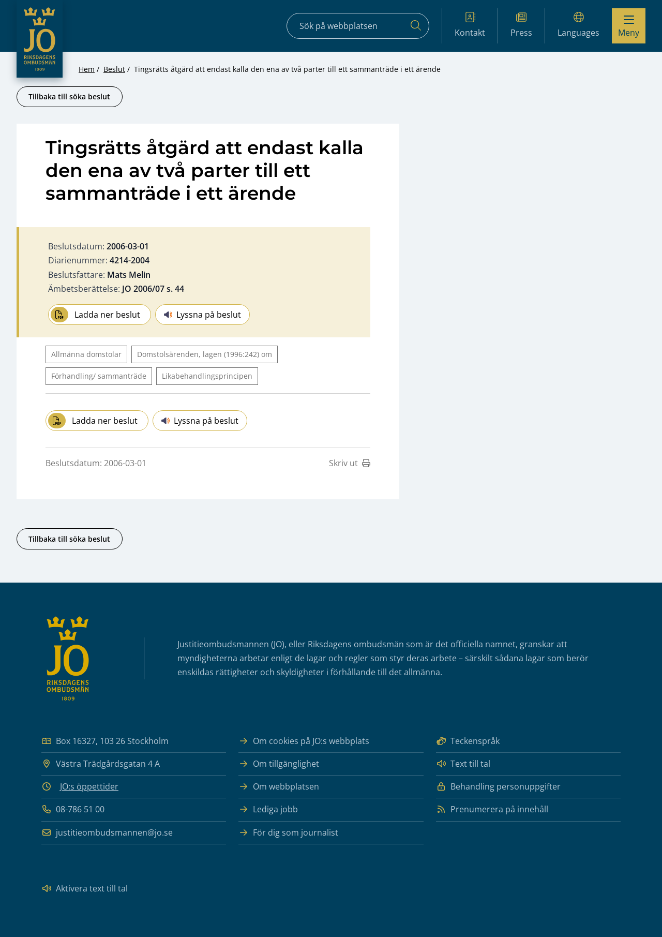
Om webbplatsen (278, 787)
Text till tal (463, 764)
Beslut (114, 69)
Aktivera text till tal (84, 889)
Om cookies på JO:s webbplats (303, 741)
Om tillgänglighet (278, 764)
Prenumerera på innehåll (492, 809)
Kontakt (470, 25)
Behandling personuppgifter (498, 787)
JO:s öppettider (89, 786)
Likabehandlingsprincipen (207, 376)
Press (521, 25)
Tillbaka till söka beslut (69, 96)
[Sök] (416, 26)
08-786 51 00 (72, 809)
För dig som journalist (288, 833)
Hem (87, 69)
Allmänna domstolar (86, 354)
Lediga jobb (268, 809)
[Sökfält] (358, 26)
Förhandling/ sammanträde (98, 376)
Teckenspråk (468, 741)
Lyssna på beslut (202, 314)
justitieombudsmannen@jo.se (107, 833)
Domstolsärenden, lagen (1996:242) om (204, 354)
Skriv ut (349, 463)
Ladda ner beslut (95, 314)
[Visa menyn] (628, 25)
